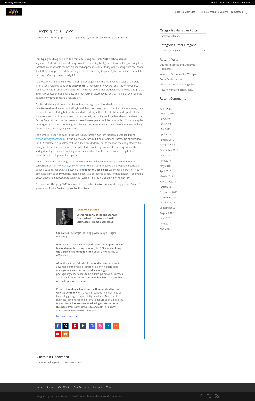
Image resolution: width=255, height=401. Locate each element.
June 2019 (165, 124)
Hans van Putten (48, 37)
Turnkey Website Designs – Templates (221, 12)
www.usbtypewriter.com (71, 165)
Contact (246, 3)
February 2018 (168, 181)
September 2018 (169, 150)
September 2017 (169, 207)
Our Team (225, 3)
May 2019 (165, 129)
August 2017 (167, 213)
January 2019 (167, 139)
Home (214, 3)
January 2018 (167, 186)
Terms (109, 387)
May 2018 (165, 166)
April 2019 (165, 134)
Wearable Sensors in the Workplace (179, 74)
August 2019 (167, 113)
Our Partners (81, 387)
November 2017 (169, 197)
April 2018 (165, 171)
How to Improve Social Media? (176, 89)
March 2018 (166, 176)
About (236, 3)
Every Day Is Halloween (173, 79)
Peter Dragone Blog (100, 37)
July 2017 (165, 218)
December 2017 (168, 192)
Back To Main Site (185, 12)
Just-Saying (82, 37)
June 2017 (165, 223)
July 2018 (165, 155)
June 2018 (165, 160)
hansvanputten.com (67, 316)
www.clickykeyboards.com (50, 138)
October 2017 (167, 202)
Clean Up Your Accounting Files (177, 84)
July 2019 (165, 118)
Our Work (63, 387)
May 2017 (165, 228)
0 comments (120, 37)
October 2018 (167, 145)
